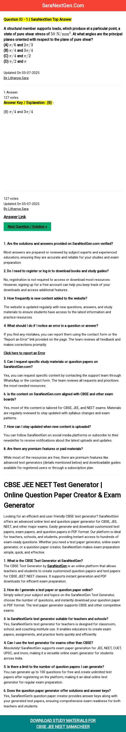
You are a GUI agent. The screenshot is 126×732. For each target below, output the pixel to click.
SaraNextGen (57, 566)
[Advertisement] (63, 155)
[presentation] (61, 34)
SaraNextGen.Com (63, 5)
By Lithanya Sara (16, 78)
